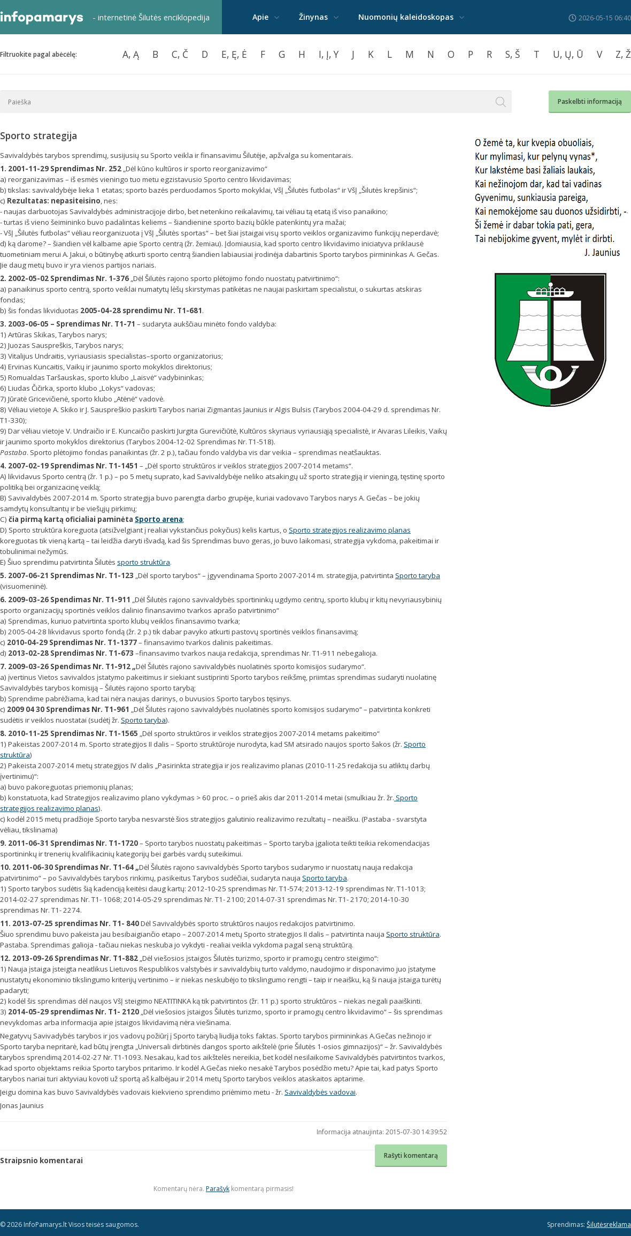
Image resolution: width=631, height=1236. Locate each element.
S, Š (512, 54)
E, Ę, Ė (234, 54)
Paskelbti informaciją (590, 101)
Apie (260, 17)
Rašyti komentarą (411, 1155)
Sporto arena (159, 519)
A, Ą (130, 54)
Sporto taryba (417, 575)
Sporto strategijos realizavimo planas (350, 530)
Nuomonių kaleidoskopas (405, 17)
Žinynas (313, 17)
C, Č (180, 54)
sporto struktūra (143, 562)
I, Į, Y (328, 54)
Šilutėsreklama (609, 1224)
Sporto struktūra (413, 934)
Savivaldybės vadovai (320, 1092)
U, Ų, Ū (568, 54)
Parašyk (217, 1188)
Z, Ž (623, 54)
